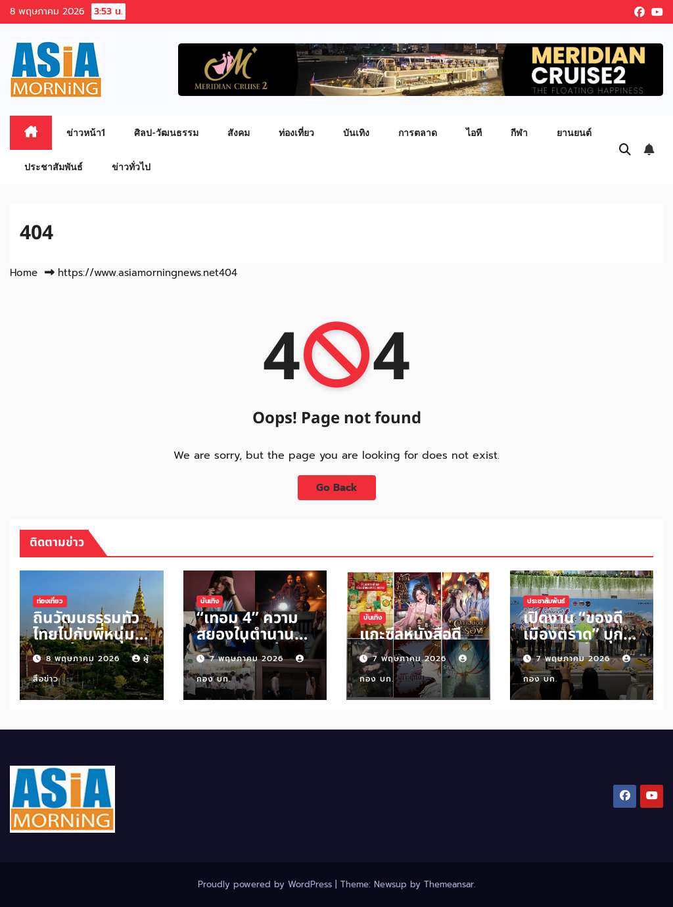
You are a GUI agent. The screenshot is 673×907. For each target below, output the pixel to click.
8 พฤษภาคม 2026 (84, 658)
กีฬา (519, 132)
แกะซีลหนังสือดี (410, 635)
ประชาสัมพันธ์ (53, 166)
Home (23, 273)
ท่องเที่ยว (296, 132)
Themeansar (449, 884)
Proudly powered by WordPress (266, 884)
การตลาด (417, 132)
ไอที (474, 132)
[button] (625, 150)
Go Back (337, 487)
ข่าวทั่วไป (131, 166)
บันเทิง (356, 132)
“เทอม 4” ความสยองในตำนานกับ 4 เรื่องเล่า (247, 635)
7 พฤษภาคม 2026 (248, 658)
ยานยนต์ (574, 132)
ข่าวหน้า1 (85, 132)
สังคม (238, 132)
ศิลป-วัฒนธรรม (166, 132)
